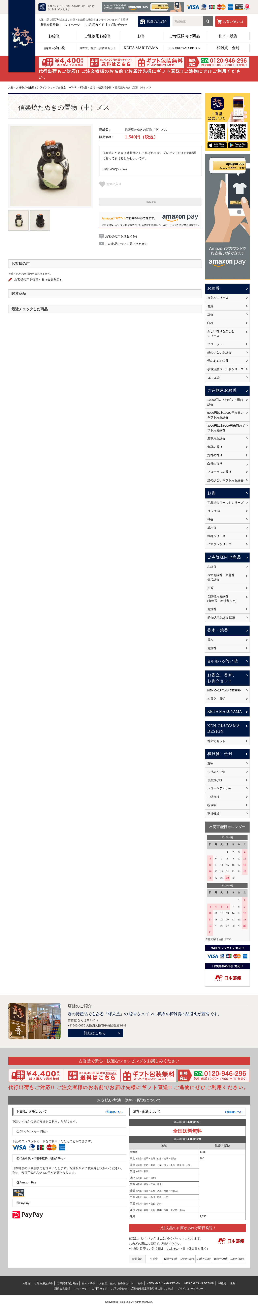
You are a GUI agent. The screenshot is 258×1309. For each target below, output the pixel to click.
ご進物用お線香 (97, 36)
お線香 (54, 36)
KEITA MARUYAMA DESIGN (163, 1283)
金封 (232, 1283)
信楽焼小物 (104, 87)
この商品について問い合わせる (126, 244)
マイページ (72, 24)
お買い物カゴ (233, 22)
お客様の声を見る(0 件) (121, 236)
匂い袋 (54, 48)
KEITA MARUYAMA (141, 48)
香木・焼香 (227, 36)
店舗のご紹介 (157, 22)
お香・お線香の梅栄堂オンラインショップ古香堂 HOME (42, 87)
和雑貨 (222, 1283)
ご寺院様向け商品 (184, 36)
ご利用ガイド (95, 24)
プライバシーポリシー (190, 1288)
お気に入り (110, 184)
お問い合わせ (118, 24)
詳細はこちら (95, 1033)
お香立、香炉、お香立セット (97, 48)
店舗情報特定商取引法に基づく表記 (152, 1288)
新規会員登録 (50, 24)
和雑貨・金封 (228, 48)
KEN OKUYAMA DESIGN (184, 48)
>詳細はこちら (114, 1111)
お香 (141, 36)
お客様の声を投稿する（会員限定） (38, 279)
